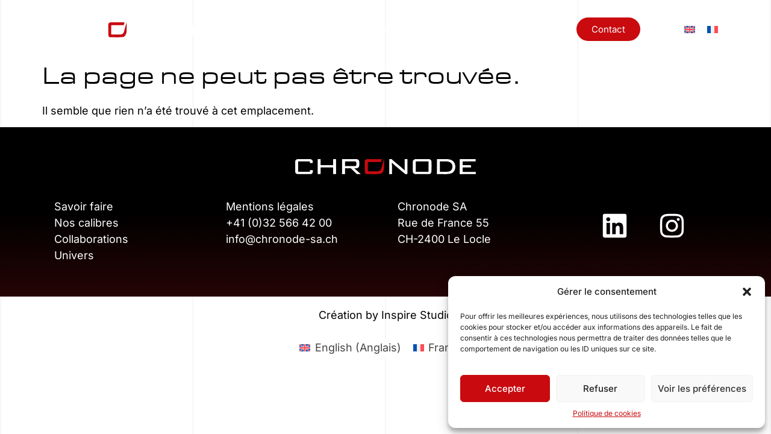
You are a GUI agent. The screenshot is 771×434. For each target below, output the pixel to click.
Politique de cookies (607, 413)
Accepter (505, 388)
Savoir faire (83, 206)
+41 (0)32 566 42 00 (279, 222)
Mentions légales (270, 206)
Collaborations (442, 28)
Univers (514, 28)
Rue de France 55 (443, 222)
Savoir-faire (284, 28)
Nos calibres (360, 28)
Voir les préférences (702, 388)
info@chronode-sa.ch (282, 239)
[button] (747, 292)
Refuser (600, 388)
